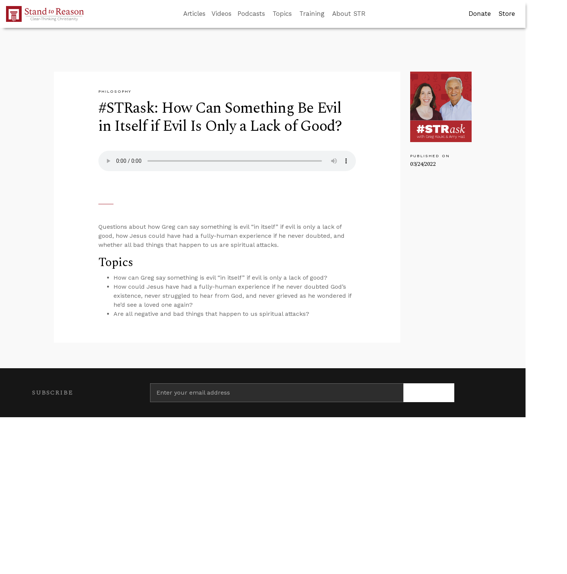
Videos (221, 13)
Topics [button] (282, 13)
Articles (194, 13)
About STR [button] (349, 13)
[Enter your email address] (277, 392)
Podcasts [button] (251, 13)
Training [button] (312, 13)
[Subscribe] (428, 392)
